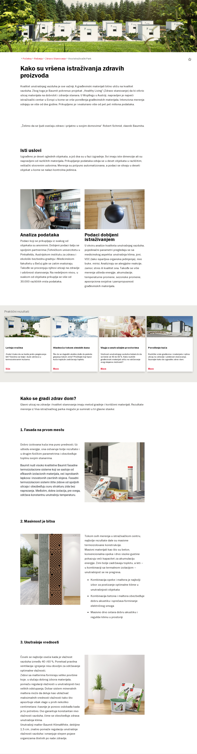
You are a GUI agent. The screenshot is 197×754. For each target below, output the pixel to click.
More (56, 368)
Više (8, 368)
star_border (190, 59)
